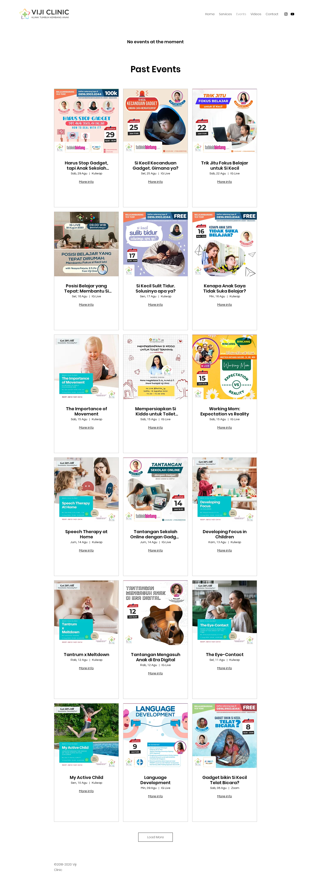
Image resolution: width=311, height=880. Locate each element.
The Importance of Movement (86, 411)
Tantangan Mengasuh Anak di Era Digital (155, 657)
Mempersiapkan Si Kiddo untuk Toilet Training (155, 411)
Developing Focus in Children (225, 534)
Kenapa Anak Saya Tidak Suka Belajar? (224, 288)
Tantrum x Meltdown (86, 654)
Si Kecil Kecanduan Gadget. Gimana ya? (155, 165)
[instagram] (286, 14)
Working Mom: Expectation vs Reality (224, 411)
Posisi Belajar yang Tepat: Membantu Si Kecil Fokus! (86, 288)
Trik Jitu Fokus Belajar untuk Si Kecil (224, 165)
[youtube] (292, 14)
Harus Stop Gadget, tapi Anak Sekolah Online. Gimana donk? (86, 165)
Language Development (155, 780)
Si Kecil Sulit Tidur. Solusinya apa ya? (156, 288)
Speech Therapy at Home (86, 534)
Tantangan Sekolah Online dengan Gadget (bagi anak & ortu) (155, 534)
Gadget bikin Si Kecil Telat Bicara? (224, 780)
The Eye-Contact (225, 654)
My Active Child (86, 777)
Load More (155, 837)
